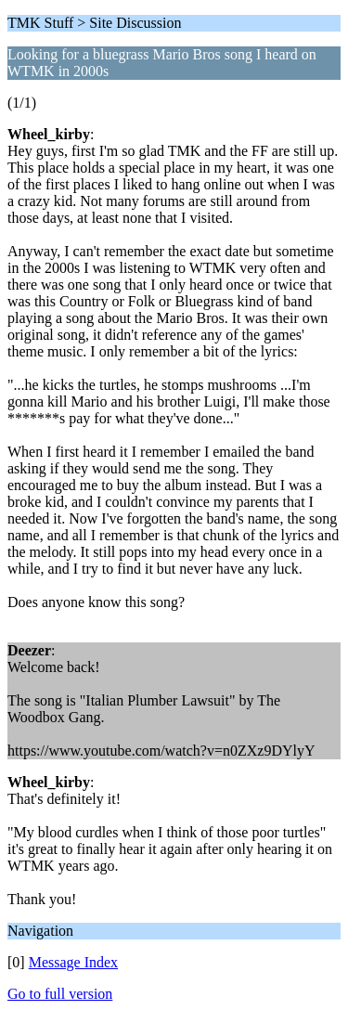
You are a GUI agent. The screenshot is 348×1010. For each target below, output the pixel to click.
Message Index (73, 962)
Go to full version (59, 994)
